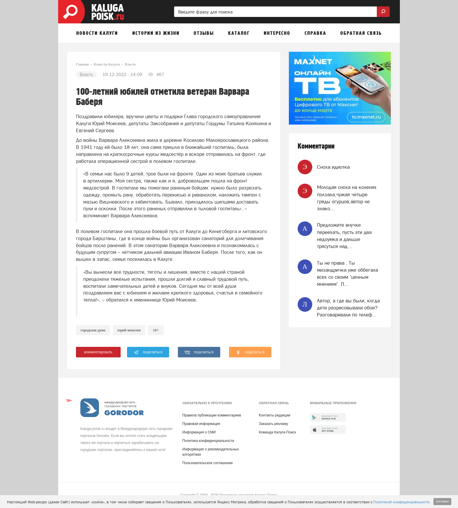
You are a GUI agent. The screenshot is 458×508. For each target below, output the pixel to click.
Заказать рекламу (273, 424)
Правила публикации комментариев (211, 415)
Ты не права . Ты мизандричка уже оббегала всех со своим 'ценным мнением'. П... (347, 273)
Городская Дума (93, 330)
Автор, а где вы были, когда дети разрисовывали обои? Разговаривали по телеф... (348, 308)
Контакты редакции (274, 415)
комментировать (98, 352)
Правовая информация (201, 424)
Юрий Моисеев (129, 330)
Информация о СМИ (199, 432)
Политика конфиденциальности (208, 441)
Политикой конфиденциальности (401, 502)
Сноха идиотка (333, 167)
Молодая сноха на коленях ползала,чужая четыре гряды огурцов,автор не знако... (347, 197)
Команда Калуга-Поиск (277, 432)
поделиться (148, 352)
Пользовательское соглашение (207, 463)
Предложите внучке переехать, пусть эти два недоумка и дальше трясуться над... (344, 235)
